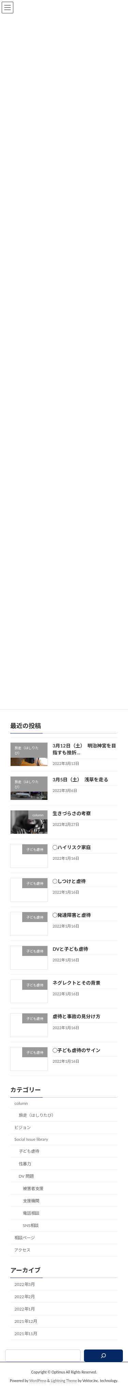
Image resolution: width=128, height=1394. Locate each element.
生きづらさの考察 (72, 821)
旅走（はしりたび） (37, 1123)
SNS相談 (31, 1233)
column (21, 1111)
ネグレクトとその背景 (76, 991)
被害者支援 (33, 1196)
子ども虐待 (29, 1159)
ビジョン (22, 1135)
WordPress (37, 1389)
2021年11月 (25, 1341)
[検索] (103, 1364)
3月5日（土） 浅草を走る (80, 788)
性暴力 (25, 1172)
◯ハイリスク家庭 (72, 855)
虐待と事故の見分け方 (76, 1025)
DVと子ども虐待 (70, 957)
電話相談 (31, 1221)
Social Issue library (31, 1147)
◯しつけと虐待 (69, 889)
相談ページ (24, 1246)
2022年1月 (24, 1317)
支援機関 (31, 1209)
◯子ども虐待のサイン (76, 1058)
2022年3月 (24, 1292)
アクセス (22, 1258)
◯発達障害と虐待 (72, 923)
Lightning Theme (64, 1389)
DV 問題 (26, 1184)
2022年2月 (24, 1304)
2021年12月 (25, 1329)
